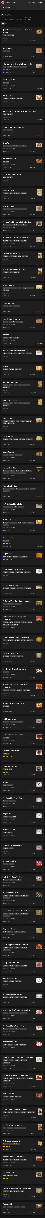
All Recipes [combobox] (28, 19)
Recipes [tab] (6, 7)
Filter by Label (28, 17)
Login (33, 2)
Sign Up (40, 2)
